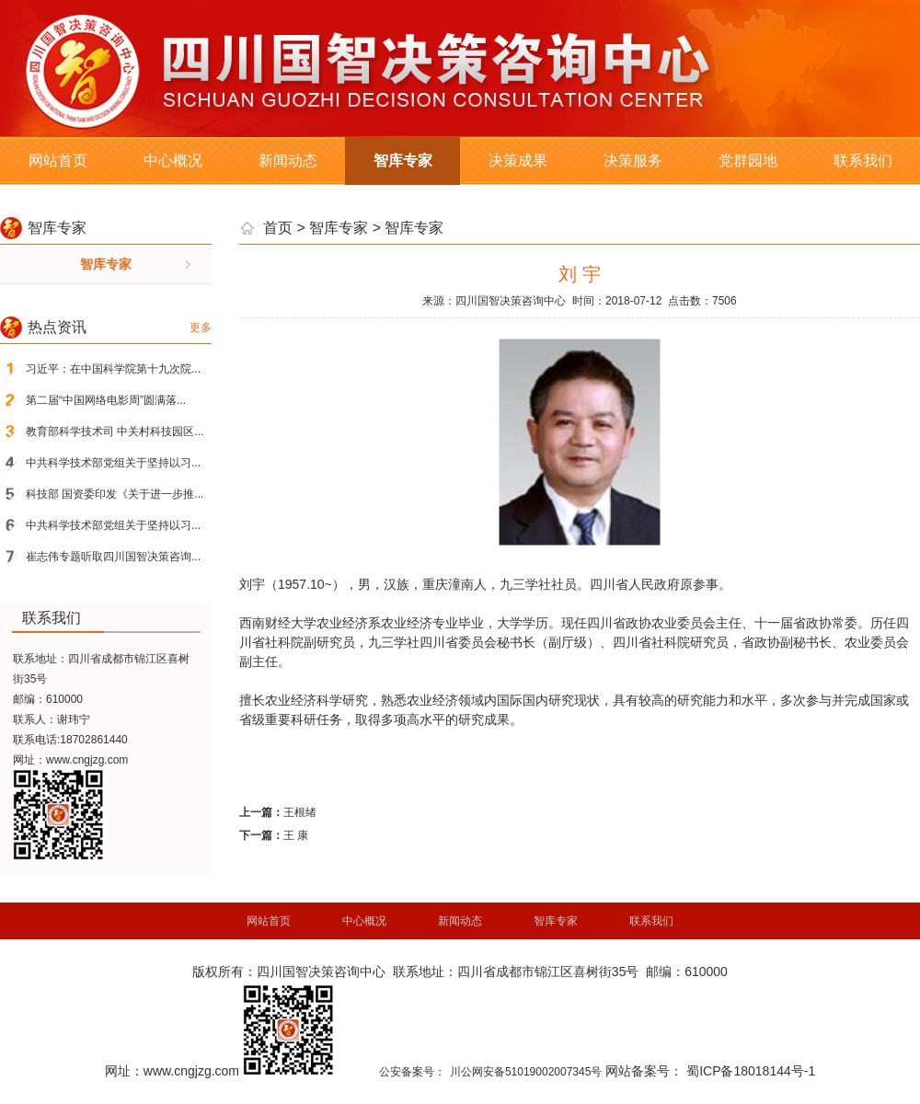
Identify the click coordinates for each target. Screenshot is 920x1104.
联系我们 (863, 160)
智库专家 (403, 160)
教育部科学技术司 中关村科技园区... (114, 431)
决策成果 (518, 160)
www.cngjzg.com (87, 759)
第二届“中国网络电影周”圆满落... (106, 400)
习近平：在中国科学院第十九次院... (113, 368)
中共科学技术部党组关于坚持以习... (113, 462)
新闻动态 (288, 160)
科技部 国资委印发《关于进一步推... (114, 494)
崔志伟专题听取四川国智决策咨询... (113, 556)
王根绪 (299, 812)
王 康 (295, 835)
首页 (278, 228)
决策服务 (633, 160)
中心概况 (173, 160)
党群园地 (748, 160)
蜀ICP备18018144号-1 (750, 1071)
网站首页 (58, 160)
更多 (201, 327)
